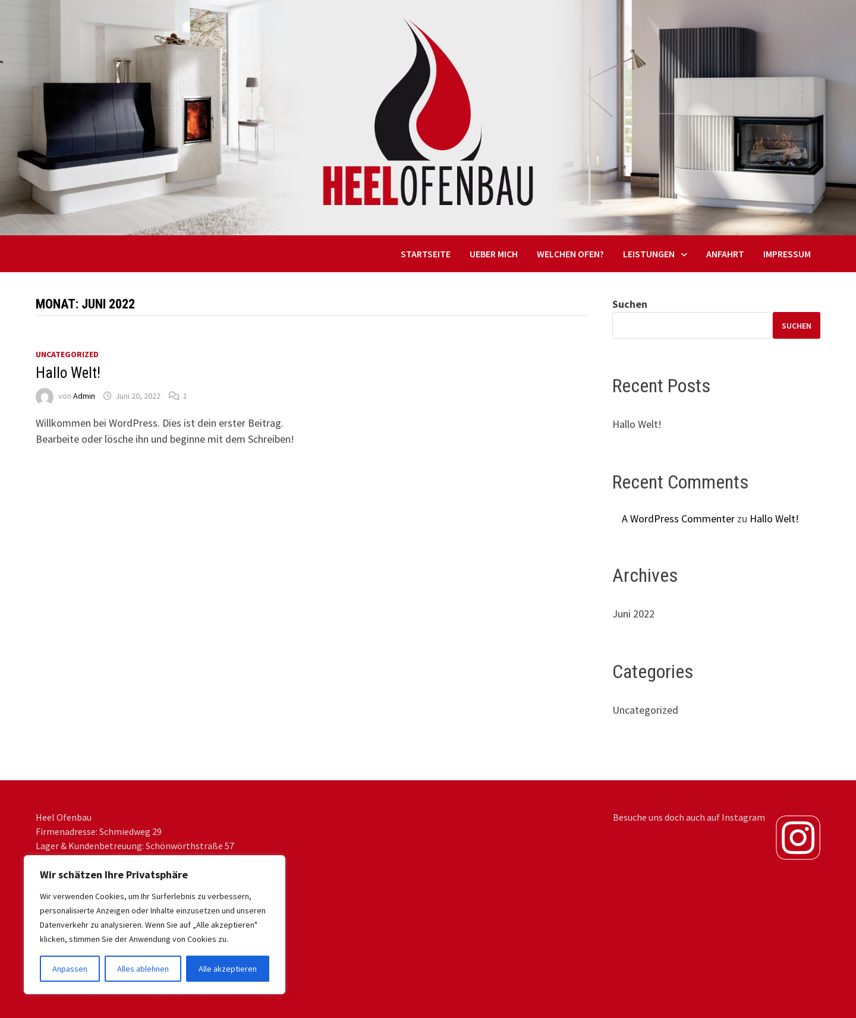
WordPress (294, 999)
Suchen (629, 304)
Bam (344, 999)
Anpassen (69, 968)
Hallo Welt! (68, 373)
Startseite (426, 254)
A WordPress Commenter (678, 518)
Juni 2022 (633, 613)
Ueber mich (494, 254)
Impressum (787, 254)
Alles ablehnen (143, 968)
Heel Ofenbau (136, 999)
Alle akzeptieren (228, 968)
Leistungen (649, 254)
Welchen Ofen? (570, 254)
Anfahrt (725, 254)
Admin (84, 395)
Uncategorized (67, 354)
